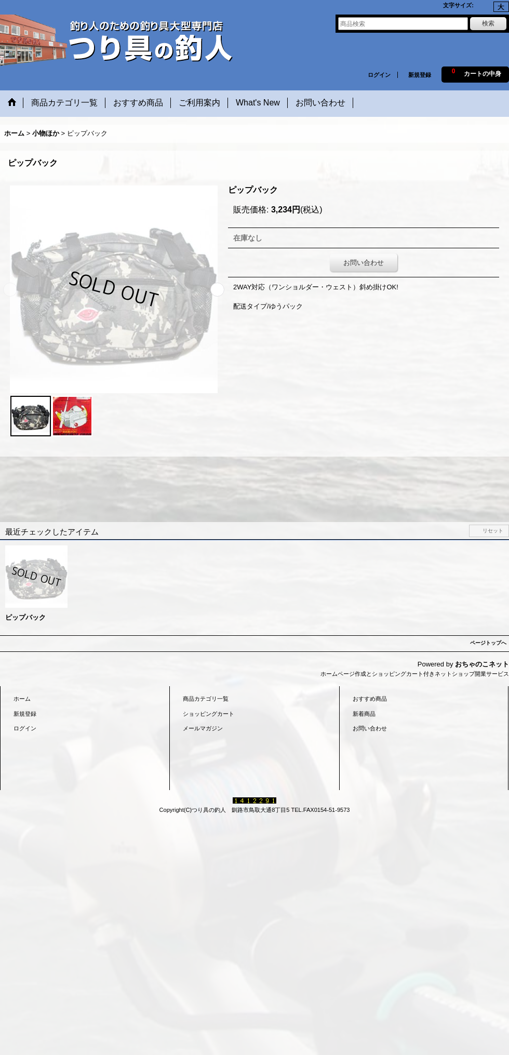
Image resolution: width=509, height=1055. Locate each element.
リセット (493, 530)
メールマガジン (203, 728)
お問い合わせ (363, 262)
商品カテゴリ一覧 (206, 699)
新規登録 (419, 75)
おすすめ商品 (370, 699)
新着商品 (364, 714)
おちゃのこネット (482, 664)
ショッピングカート (208, 714)
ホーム (22, 699)
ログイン (379, 75)
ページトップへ (488, 643)
